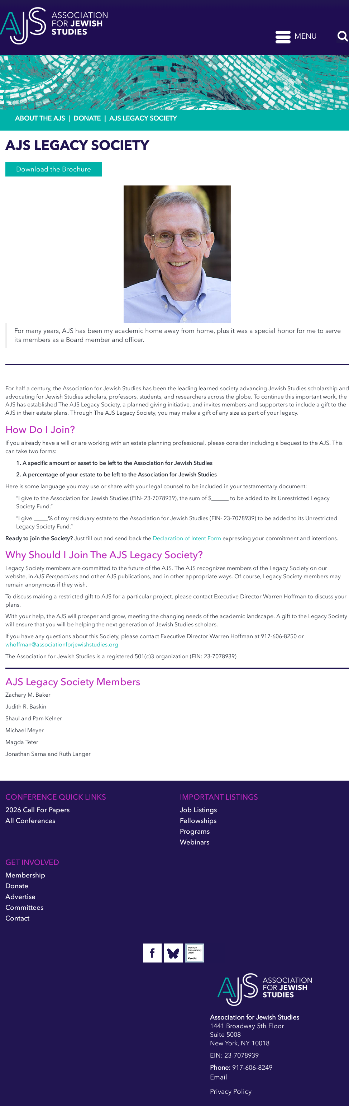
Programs (195, 831)
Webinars (194, 842)
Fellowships (198, 820)
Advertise (20, 897)
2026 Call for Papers (37, 810)
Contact (17, 918)
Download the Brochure (53, 169)
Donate (87, 118)
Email (218, 1077)
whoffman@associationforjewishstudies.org (61, 644)
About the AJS (40, 118)
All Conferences (30, 820)
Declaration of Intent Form (188, 538)
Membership (25, 875)
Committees (24, 907)
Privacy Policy (231, 1091)
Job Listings (198, 810)
